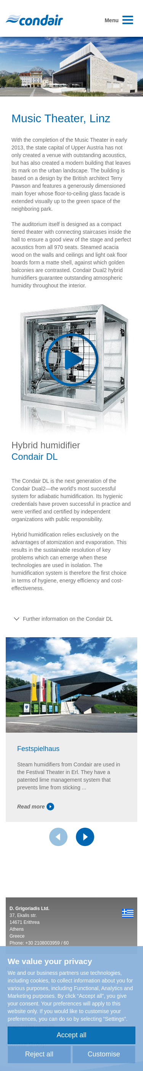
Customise (104, 1054)
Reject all (39, 1054)
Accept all (71, 1035)
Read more (35, 806)
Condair (34, 20)
